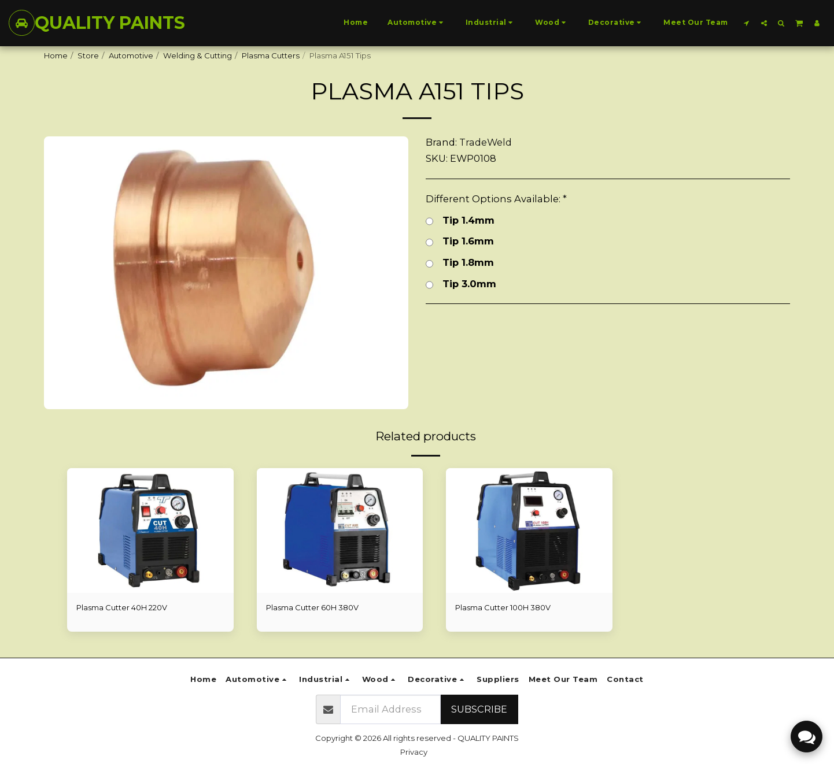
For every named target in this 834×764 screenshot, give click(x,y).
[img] (150, 530)
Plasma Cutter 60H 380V (312, 607)
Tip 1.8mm (460, 263)
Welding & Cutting (197, 55)
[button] (747, 23)
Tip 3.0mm (461, 284)
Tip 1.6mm (460, 241)
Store (88, 55)
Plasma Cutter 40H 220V (122, 607)
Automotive (131, 55)
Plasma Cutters (271, 55)
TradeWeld (485, 142)
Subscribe (479, 709)
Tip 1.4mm (460, 220)
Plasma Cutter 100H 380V (503, 607)
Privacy (413, 751)
